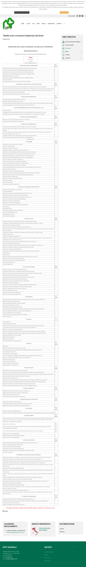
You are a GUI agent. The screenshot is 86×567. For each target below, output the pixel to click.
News (38, 23)
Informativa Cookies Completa (21, 12)
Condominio (66, 48)
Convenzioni (51, 23)
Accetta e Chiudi (64, 12)
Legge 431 (66, 58)
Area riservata (71, 16)
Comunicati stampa (48, 552)
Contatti (59, 23)
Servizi (44, 23)
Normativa (62, 531)
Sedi (33, 23)
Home (22, 23)
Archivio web (47, 560)
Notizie (46, 555)
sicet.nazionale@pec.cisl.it (11, 559)
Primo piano (47, 557)
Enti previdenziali (68, 45)
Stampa (5, 511)
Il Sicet (28, 23)
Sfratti (65, 52)
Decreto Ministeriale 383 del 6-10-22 (15, 532)
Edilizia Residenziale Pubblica (71, 42)
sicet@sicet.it (9, 557)
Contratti (65, 55)
